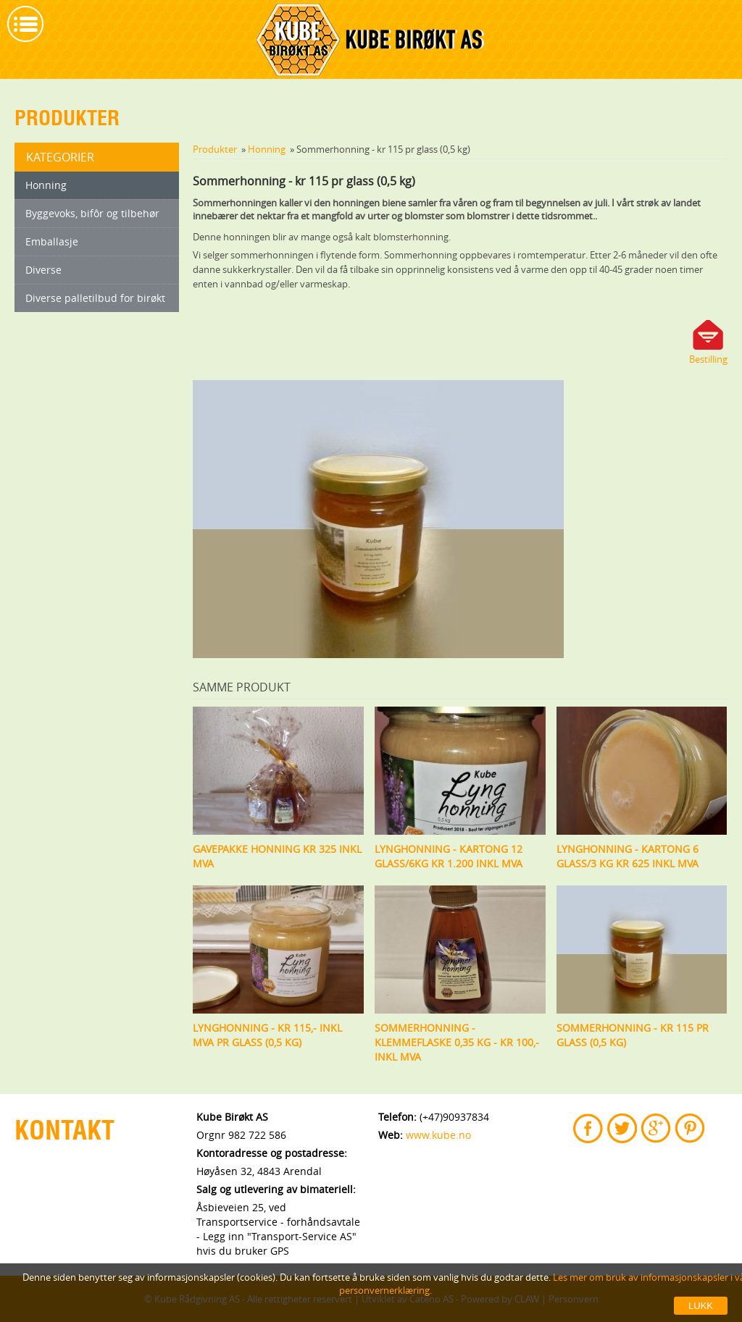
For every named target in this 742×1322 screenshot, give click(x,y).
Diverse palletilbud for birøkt (95, 298)
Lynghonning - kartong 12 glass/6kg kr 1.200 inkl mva (448, 856)
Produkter (215, 149)
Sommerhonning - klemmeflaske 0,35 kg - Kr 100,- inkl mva (457, 1042)
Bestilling (708, 359)
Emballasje (51, 241)
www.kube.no (438, 1135)
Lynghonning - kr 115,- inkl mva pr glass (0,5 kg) (267, 1035)
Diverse (43, 270)
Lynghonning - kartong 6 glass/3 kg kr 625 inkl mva (627, 856)
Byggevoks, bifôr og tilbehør (92, 213)
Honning (46, 185)
